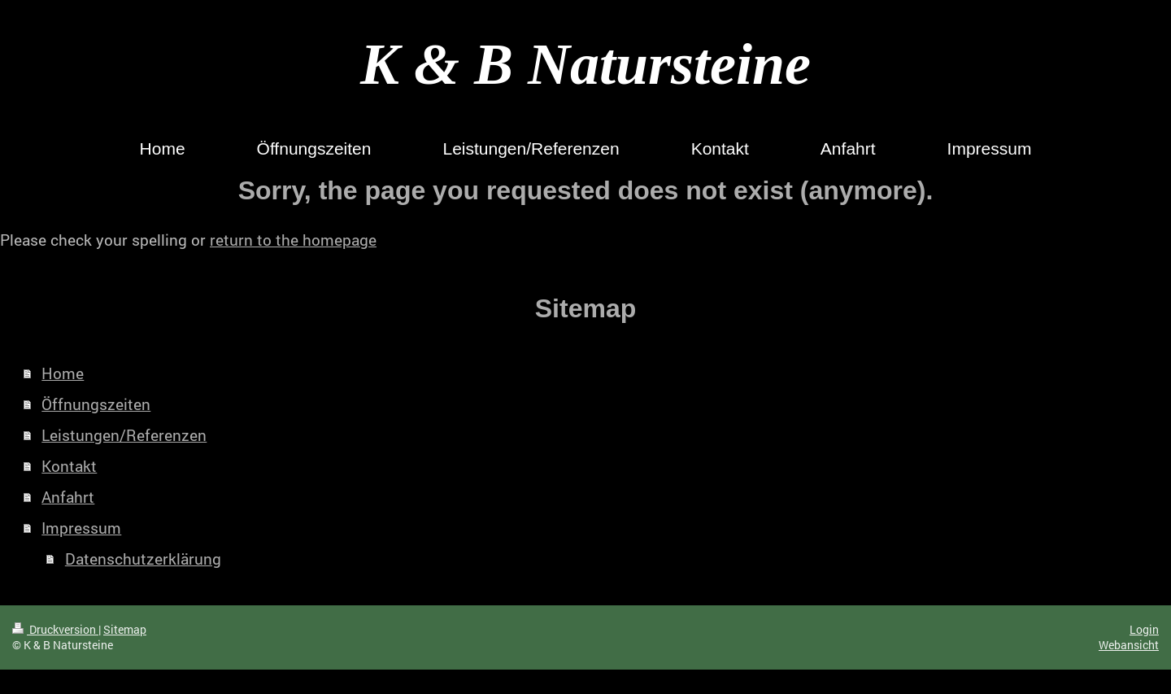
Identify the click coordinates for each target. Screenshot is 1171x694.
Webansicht (1129, 645)
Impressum (81, 527)
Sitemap (124, 629)
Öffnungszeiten (95, 404)
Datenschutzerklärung (143, 558)
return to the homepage (293, 239)
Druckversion (55, 629)
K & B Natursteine (585, 64)
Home (62, 373)
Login (1144, 629)
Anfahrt (67, 497)
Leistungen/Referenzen (124, 435)
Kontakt (69, 466)
